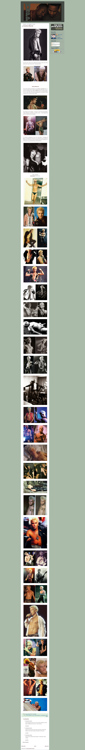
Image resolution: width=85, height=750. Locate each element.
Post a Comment (26, 742)
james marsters (37, 715)
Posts (53, 43)
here (32, 111)
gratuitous (30, 715)
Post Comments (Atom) (30, 748)
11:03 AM (27, 725)
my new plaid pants (24, 2)
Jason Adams (60, 34)
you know (42, 88)
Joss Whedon (42, 715)
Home (35, 746)
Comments (54, 45)
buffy (27, 715)
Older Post (46, 746)
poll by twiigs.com (35, 86)
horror (33, 715)
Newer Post (23, 746)
